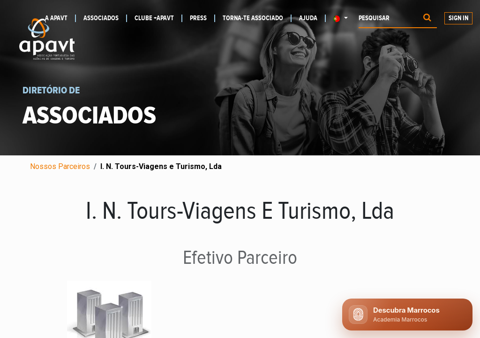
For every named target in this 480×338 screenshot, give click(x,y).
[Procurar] (427, 18)
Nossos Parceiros (60, 166)
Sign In (458, 18)
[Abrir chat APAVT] (407, 314)
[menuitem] (105, 18)
